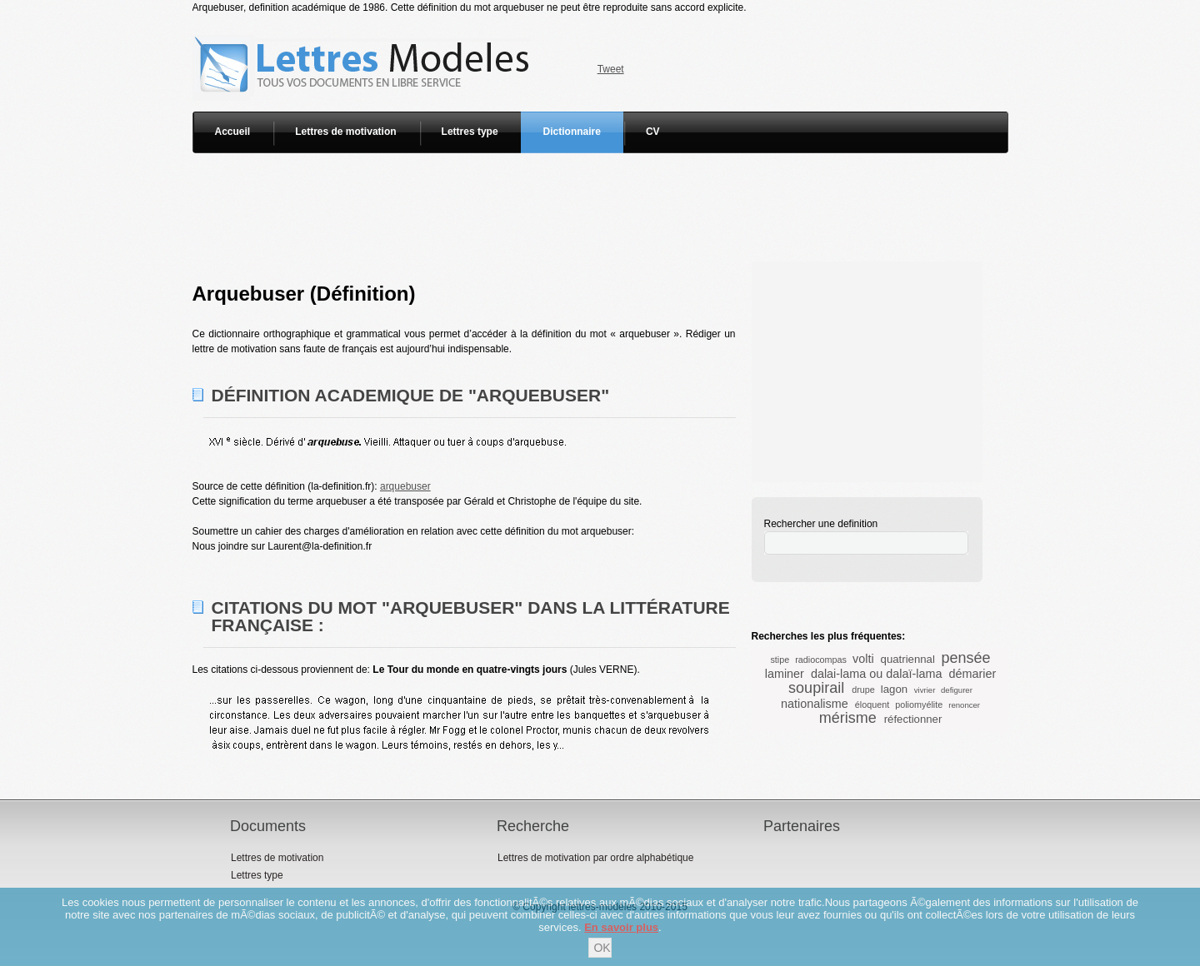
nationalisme (814, 703)
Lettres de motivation (345, 131)
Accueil (233, 131)
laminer (784, 673)
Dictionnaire (572, 131)
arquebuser (405, 486)
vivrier (925, 690)
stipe (779, 660)
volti (863, 658)
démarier (972, 673)
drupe (863, 690)
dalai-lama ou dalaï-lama (876, 673)
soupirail (816, 688)
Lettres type (470, 131)
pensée (966, 658)
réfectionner (913, 719)
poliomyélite (918, 705)
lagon (894, 689)
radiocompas (821, 660)
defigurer (956, 690)
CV (653, 131)
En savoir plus (621, 927)
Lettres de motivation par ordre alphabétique (595, 858)
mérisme (848, 718)
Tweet (611, 69)
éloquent (872, 705)
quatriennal (908, 659)
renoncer (964, 705)
